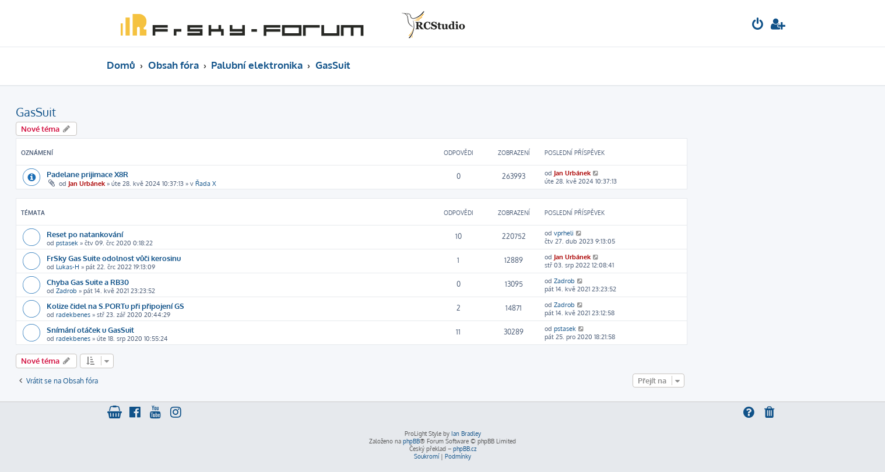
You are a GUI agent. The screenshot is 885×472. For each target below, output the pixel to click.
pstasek (67, 243)
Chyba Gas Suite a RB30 (88, 282)
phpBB (411, 441)
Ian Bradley (466, 433)
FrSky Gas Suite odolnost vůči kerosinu (114, 258)
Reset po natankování (85, 234)
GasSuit (36, 111)
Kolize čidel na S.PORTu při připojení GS (115, 306)
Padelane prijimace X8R (87, 174)
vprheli (564, 233)
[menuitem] (758, 25)
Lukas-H (67, 267)
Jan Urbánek (86, 183)
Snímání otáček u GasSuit (90, 329)
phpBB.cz (464, 448)
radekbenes (73, 315)
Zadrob (66, 291)
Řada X (205, 183)
